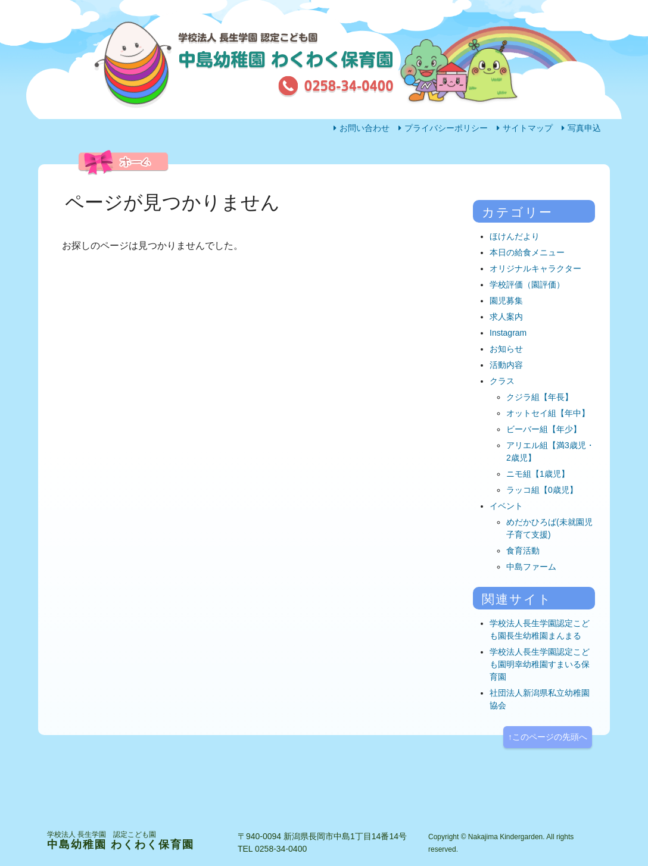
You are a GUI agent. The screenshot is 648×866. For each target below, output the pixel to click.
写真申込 (584, 128)
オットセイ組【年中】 (548, 413)
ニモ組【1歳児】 (537, 474)
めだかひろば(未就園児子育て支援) (549, 528)
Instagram (508, 332)
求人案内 (506, 316)
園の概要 (401, 188)
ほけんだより (515, 236)
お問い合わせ (364, 128)
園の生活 (193, 188)
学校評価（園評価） (527, 284)
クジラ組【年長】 (539, 397)
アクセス (505, 188)
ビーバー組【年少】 (543, 429)
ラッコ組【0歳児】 (542, 490)
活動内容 (297, 188)
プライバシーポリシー (446, 128)
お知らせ (506, 349)
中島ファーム (531, 566)
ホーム (85, 188)
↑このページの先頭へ (547, 737)
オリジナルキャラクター (535, 268)
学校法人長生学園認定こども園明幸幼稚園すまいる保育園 (540, 664)
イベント (506, 506)
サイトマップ (528, 128)
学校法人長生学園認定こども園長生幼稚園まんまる (540, 629)
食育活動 (523, 550)
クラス (502, 381)
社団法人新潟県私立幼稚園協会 (540, 699)
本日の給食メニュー (527, 252)
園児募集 (506, 300)
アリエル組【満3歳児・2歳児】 (550, 451)
